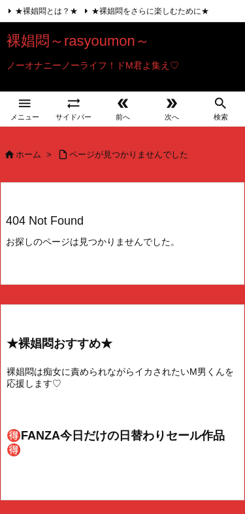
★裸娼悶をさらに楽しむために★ (150, 11)
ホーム (28, 154)
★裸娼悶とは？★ (46, 11)
